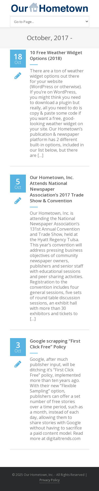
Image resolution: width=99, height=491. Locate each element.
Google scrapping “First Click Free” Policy (55, 344)
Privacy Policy (50, 480)
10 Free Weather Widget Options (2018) (56, 55)
